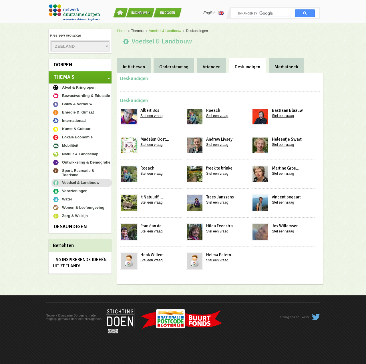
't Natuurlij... (151, 197)
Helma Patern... (220, 254)
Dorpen (63, 64)
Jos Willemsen (285, 225)
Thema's (64, 77)
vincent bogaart (286, 197)
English (213, 13)
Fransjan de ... (153, 225)
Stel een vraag (151, 116)
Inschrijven (140, 13)
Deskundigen (70, 226)
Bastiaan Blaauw (287, 110)
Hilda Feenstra (219, 225)
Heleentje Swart (287, 139)
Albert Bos (149, 110)
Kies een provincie (65, 35)
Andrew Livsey (219, 139)
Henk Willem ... (154, 254)
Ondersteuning (173, 67)
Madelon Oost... (154, 139)
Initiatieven (134, 67)
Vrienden (211, 67)
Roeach (213, 110)
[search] (262, 13)
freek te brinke (219, 168)
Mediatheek (286, 67)
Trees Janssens (220, 197)
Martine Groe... (285, 168)
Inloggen (167, 13)
